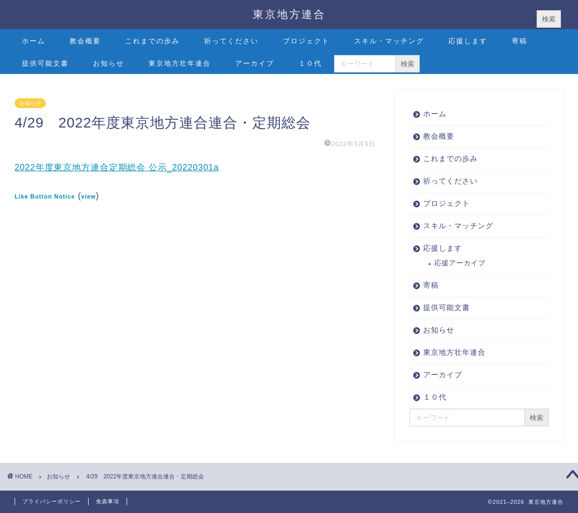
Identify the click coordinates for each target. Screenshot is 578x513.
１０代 (310, 63)
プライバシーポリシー (51, 501)
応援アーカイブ (459, 263)
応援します (467, 41)
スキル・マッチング (389, 41)
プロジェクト (306, 41)
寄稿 (519, 41)
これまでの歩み (152, 41)
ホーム (33, 41)
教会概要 (85, 41)
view (88, 196)
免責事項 (107, 501)
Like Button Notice (45, 196)
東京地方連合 (289, 13)
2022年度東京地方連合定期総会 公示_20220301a (117, 167)
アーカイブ (254, 63)
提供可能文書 (45, 63)
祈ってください (231, 41)
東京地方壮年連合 (180, 63)
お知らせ (108, 63)
